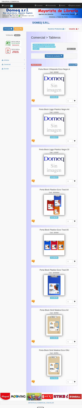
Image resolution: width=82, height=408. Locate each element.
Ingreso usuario (74, 5)
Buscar (18, 29)
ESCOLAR (50, 403)
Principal (8, 29)
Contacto (39, 5)
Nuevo (62, 5)
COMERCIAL (41, 403)
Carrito (7, 6)
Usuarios (74, 29)
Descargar (73, 64)
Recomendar (51, 5)
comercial (13, 64)
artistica (13, 60)
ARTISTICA (32, 403)
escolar (13, 69)
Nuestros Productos (57, 29)
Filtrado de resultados (54, 56)
